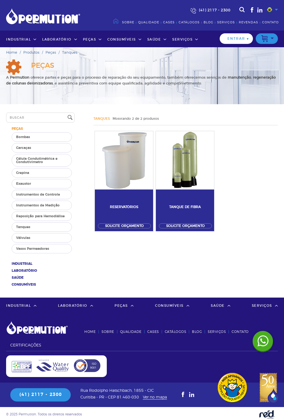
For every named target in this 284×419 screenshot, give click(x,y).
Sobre (128, 22)
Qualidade (148, 22)
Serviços (226, 22)
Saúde (154, 39)
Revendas (248, 22)
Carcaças (23, 147)
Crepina (22, 172)
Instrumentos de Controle (38, 194)
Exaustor (23, 183)
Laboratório (57, 39)
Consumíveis (121, 39)
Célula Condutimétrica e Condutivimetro (36, 160)
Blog (208, 22)
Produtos (31, 52)
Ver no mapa (155, 397)
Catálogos (189, 22)
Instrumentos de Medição (38, 205)
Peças (89, 39)
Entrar (236, 38)
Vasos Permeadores (32, 248)
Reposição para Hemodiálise (40, 216)
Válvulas (23, 238)
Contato (270, 22)
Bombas (23, 137)
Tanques (69, 52)
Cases (169, 22)
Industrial (18, 39)
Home (11, 52)
